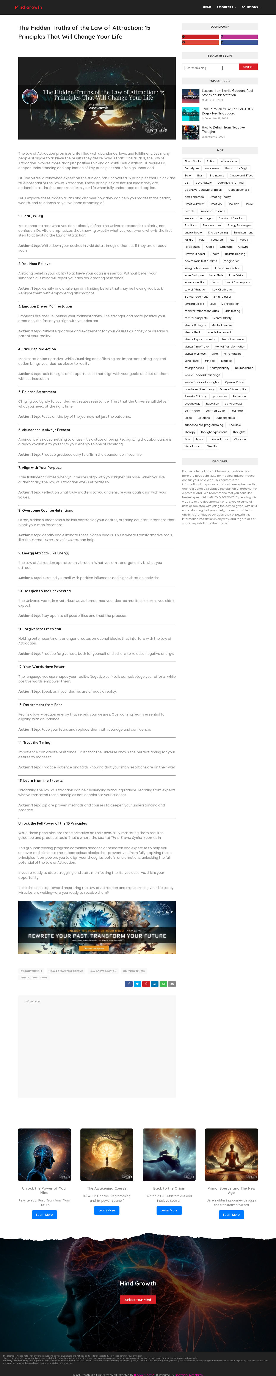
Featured (217, 239)
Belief (188, 175)
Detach (189, 211)
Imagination (231, 261)
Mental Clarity (222, 318)
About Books (193, 161)
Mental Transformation (230, 346)
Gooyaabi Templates (189, 1373)
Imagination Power (197, 268)
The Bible (235, 425)
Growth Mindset (195, 254)
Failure (189, 239)
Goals (210, 247)
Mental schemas (233, 339)
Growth (243, 247)
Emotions (191, 225)
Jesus (215, 282)
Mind (215, 354)
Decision (233, 204)
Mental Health (193, 332)
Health (215, 254)
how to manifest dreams (66, 971)
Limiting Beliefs (134, 971)
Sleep (188, 418)
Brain (200, 175)
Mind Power (192, 361)
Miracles (226, 361)
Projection (239, 396)
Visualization (193, 446)
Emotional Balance (212, 211)
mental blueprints (196, 318)
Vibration (240, 439)
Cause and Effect (241, 175)
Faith (202, 239)
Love (213, 304)
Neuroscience (244, 368)
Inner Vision (236, 275)
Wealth (212, 446)
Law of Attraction (103, 971)
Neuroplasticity (219, 368)
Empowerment (212, 225)
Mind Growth (28, 7)
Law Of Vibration (223, 289)
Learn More (44, 1213)
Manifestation (230, 304)
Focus (244, 239)
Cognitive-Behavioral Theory (204, 190)
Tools (199, 439)
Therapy (190, 432)
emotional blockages (199, 218)
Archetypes (192, 168)
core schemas (194, 197)
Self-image (192, 411)
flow (231, 239)
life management (196, 296)
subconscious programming (204, 425)
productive (220, 396)
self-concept (233, 403)
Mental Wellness (195, 354)
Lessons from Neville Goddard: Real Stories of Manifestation (227, 93)
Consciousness (238, 190)
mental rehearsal (219, 332)
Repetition (212, 403)
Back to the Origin (236, 168)
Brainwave (217, 175)
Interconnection (195, 282)
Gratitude (226, 247)
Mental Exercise (222, 325)
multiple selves (194, 368)
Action (211, 161)
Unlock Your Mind (138, 1298)
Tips (187, 439)
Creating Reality (220, 197)
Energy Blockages (239, 225)
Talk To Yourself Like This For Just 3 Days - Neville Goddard (227, 111)
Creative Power (194, 204)
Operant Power (234, 382)
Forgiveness (192, 247)
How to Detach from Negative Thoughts (223, 129)
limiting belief (222, 296)
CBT (187, 182)
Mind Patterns (233, 354)
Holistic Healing (235, 254)
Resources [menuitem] (225, 7)
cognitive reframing (231, 182)
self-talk (237, 411)
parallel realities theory (199, 389)
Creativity (216, 204)
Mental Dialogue (195, 325)
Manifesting (232, 311)
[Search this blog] (204, 68)
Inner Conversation (227, 268)
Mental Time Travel (33, 976)
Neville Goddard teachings (202, 375)
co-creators (204, 182)
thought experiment (214, 432)
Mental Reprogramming (200, 339)
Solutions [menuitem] (250, 7)
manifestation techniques (202, 311)
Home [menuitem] (207, 7)
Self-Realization (215, 411)
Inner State (216, 275)
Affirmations (229, 161)
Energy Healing (218, 232)
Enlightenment (31, 971)
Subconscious (225, 418)
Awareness (212, 168)
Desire (249, 204)
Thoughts (239, 432)
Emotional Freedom (231, 218)
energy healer (193, 232)
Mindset (210, 361)
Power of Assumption (233, 389)
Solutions (204, 418)
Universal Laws (218, 439)
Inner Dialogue (194, 275)
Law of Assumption (237, 282)
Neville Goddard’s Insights (202, 382)
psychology (192, 403)
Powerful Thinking (196, 396)
